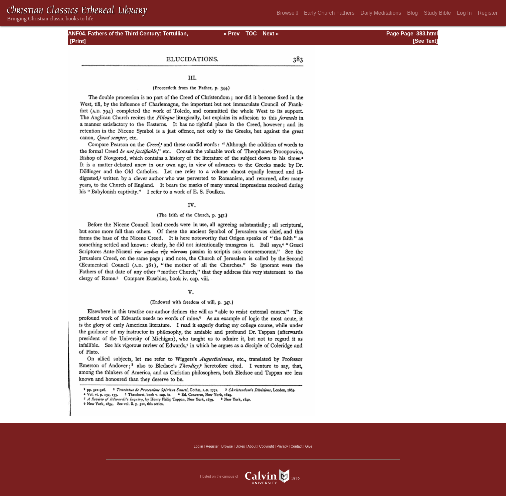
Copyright (266, 446)
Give (308, 446)
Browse (287, 13)
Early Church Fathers (329, 13)
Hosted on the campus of (253, 476)
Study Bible (437, 13)
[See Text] (425, 41)
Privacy (282, 446)
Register (488, 13)
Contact (296, 446)
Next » (271, 33)
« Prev (231, 33)
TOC (251, 33)
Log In (464, 13)
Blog (412, 13)
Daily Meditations (380, 13)
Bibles (240, 446)
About (252, 446)
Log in (198, 446)
